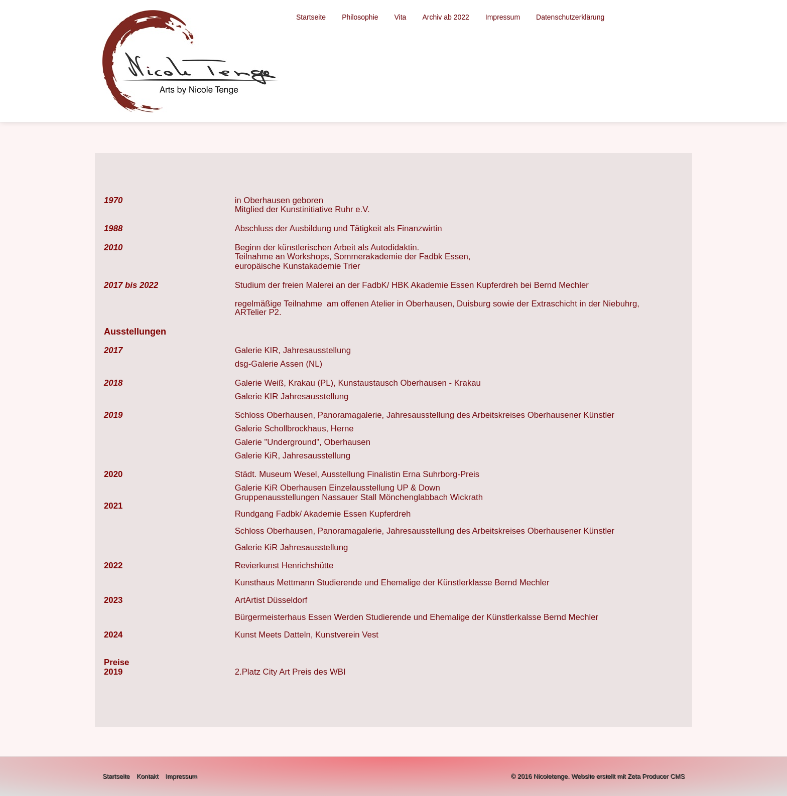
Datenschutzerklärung (570, 17)
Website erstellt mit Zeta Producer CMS (628, 776)
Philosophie (360, 17)
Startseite (311, 17)
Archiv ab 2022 (445, 17)
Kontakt (148, 776)
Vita (401, 17)
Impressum (502, 17)
